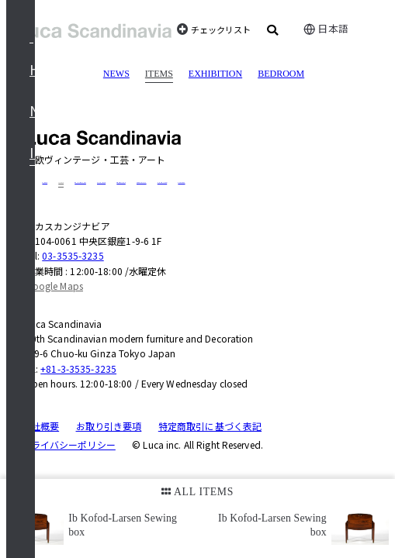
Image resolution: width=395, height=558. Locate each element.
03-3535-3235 (72, 255)
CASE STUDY (142, 182)
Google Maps (54, 285)
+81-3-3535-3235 (78, 368)
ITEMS (159, 73)
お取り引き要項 (109, 425)
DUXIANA (101, 182)
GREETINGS (120, 182)
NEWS (116, 73)
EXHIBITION (215, 73)
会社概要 (40, 425)
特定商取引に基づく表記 (210, 425)
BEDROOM (281, 73)
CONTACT (181, 182)
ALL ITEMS (197, 492)
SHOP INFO (162, 182)
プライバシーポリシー (69, 444)
